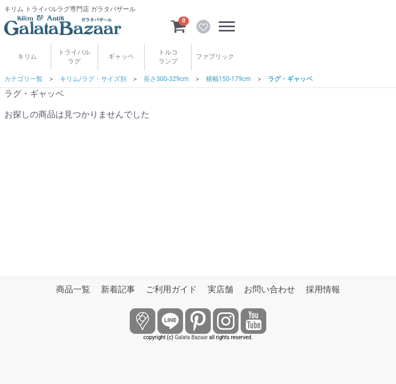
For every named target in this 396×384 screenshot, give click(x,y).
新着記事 (118, 289)
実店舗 (220, 289)
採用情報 (323, 289)
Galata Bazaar (191, 337)
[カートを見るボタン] (178, 25)
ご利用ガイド (171, 289)
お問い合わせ (269, 289)
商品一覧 (73, 289)
